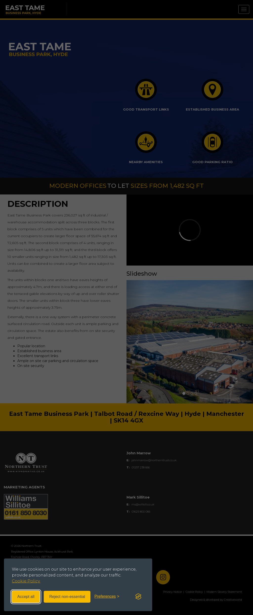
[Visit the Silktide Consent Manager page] (138, 597)
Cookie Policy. (26, 581)
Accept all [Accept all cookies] (25, 597)
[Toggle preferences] (106, 596)
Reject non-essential (67, 597)
